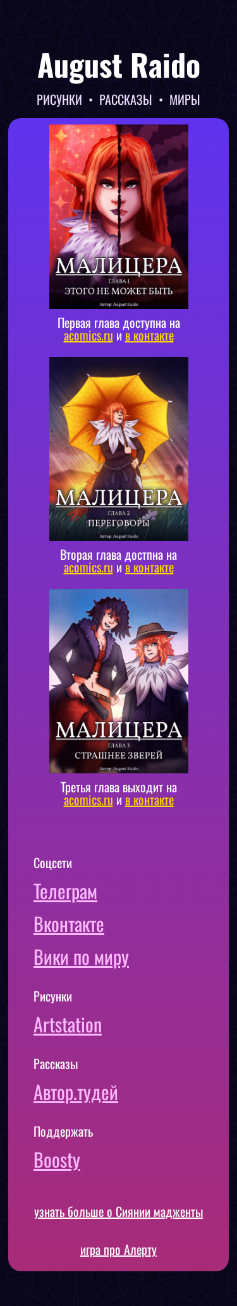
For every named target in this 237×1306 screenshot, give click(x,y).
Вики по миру (81, 956)
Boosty (56, 1159)
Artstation (67, 1024)
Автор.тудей (75, 1091)
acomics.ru (88, 334)
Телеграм (65, 890)
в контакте (149, 334)
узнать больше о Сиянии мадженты (118, 1211)
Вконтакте (68, 923)
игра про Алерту (118, 1249)
